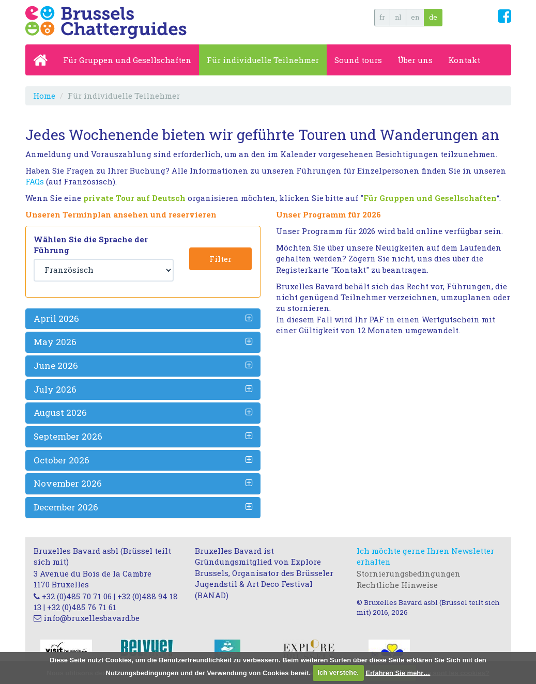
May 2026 (55, 342)
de (433, 17)
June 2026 (56, 365)
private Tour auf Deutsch (134, 198)
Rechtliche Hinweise (397, 585)
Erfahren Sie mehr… (397, 672)
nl (398, 17)
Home (44, 95)
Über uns (415, 60)
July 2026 (55, 389)
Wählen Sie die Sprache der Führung (91, 244)
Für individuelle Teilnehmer (263, 60)
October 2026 (61, 460)
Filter (220, 259)
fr (382, 17)
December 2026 (66, 507)
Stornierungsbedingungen (409, 573)
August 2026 (60, 412)
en (415, 17)
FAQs (34, 181)
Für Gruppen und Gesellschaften (127, 60)
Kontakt (464, 60)
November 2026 (68, 483)
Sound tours (358, 60)
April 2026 (56, 318)
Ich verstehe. (338, 672)
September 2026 (68, 436)
